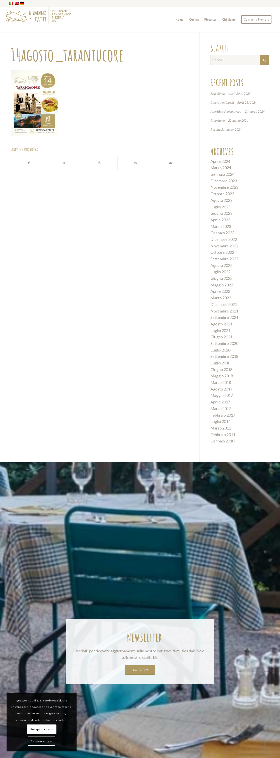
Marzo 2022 (220, 297)
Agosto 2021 (221, 323)
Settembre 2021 (224, 317)
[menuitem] (179, 19)
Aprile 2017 (220, 401)
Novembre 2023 (224, 187)
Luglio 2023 (220, 206)
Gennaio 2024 (222, 174)
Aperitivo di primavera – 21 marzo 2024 (237, 111)
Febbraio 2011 (222, 434)
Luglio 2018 (220, 362)
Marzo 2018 (220, 382)
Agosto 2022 (221, 265)
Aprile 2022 (220, 291)
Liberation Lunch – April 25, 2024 (233, 102)
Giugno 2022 (221, 278)
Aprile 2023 (220, 219)
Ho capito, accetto (41, 729)
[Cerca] (239, 60)
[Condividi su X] (64, 163)
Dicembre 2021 (223, 304)
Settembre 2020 (224, 343)
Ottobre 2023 (222, 193)
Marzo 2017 (220, 408)
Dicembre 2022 (223, 239)
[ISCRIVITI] (140, 670)
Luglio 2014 (220, 421)
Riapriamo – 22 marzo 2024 (229, 120)
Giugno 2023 (221, 213)
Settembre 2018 (224, 356)
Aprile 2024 (220, 161)
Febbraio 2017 (222, 415)
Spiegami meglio (41, 741)
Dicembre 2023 (223, 180)
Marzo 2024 (220, 167)
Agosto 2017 (221, 389)
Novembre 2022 (224, 245)
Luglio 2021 (220, 330)
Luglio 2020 (220, 350)
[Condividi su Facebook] (29, 163)
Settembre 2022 (224, 258)
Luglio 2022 (220, 271)
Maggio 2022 (221, 284)
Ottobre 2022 (222, 252)
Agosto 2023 (221, 200)
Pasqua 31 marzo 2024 (226, 129)
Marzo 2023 (220, 226)
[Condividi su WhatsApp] (99, 163)
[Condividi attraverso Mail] (170, 163)
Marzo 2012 (220, 428)
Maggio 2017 (221, 395)
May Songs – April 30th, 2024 (230, 93)
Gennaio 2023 (222, 232)
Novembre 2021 (224, 311)
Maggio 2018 (221, 375)
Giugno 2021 (221, 336)
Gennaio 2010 (222, 440)
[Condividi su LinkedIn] (135, 163)
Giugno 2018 (221, 369)
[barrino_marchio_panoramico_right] (38, 19)
